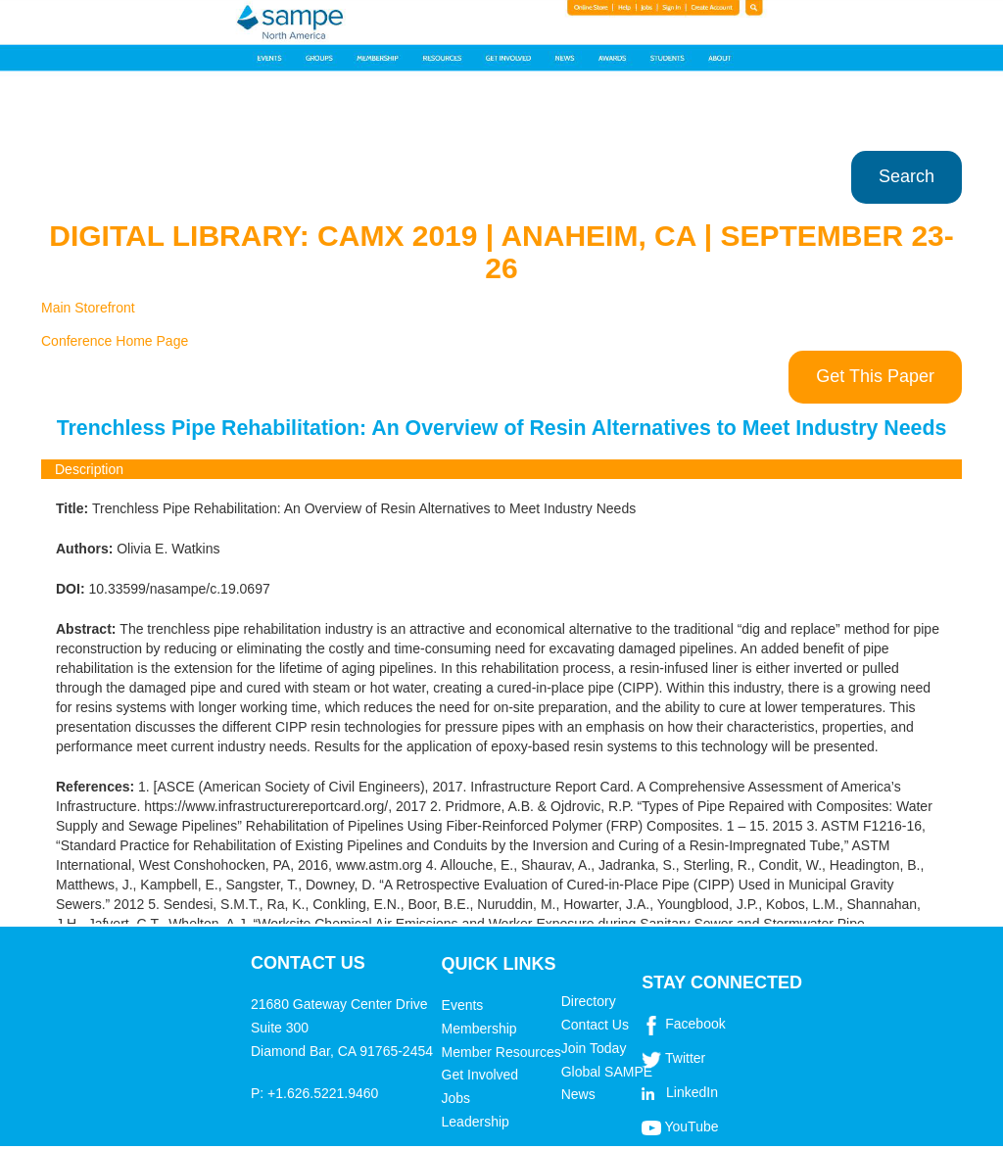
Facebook (695, 1023)
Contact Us (595, 1024)
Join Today (594, 1048)
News (578, 1094)
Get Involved (480, 1074)
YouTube (691, 1126)
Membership (479, 1028)
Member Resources (501, 1052)
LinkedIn (692, 1092)
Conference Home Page (114, 341)
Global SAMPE (606, 1071)
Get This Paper (875, 376)
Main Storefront (88, 307)
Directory (588, 1001)
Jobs (456, 1098)
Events (463, 1005)
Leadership (475, 1121)
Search (906, 176)
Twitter (685, 1058)
